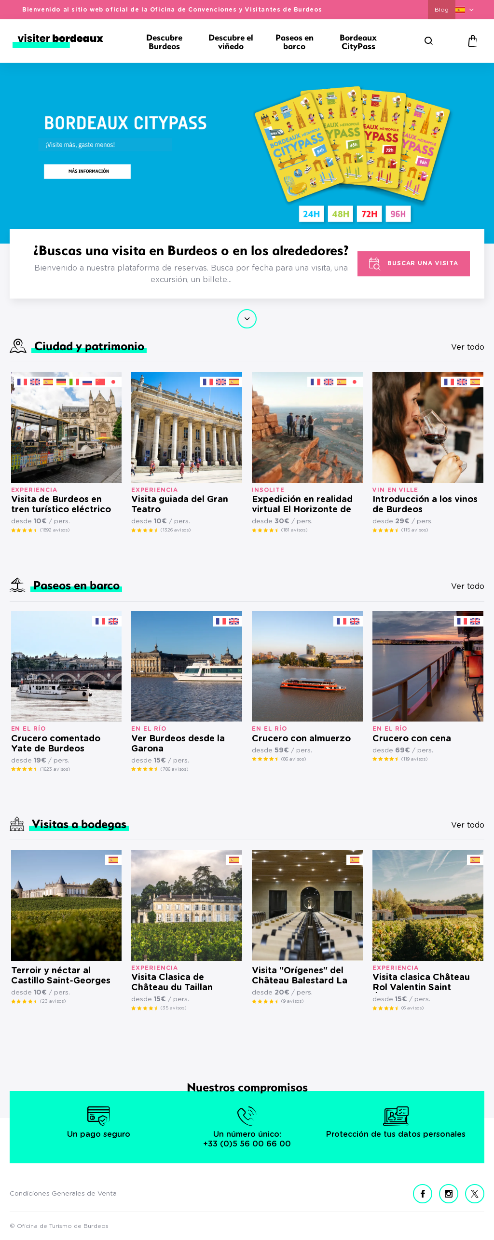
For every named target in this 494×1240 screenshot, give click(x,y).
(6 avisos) (412, 1008)
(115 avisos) (414, 530)
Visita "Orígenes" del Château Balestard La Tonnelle (299, 976)
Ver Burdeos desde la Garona (178, 744)
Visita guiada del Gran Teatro (179, 504)
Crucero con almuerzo (301, 739)
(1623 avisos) (55, 769)
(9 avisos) (292, 1001)
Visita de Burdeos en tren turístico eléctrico (61, 504)
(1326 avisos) (175, 530)
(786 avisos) (174, 769)
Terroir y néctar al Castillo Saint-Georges (60, 976)
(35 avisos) (173, 1008)
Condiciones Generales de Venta (63, 1193)
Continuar (247, 318)
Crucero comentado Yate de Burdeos (55, 744)
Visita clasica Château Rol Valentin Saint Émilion (421, 983)
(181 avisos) (294, 530)
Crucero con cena (411, 739)
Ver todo (467, 347)
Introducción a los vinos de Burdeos (425, 504)
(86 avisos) (293, 759)
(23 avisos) (53, 1001)
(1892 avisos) (55, 530)
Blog (442, 10)
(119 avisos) (414, 759)
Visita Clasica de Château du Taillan (172, 982)
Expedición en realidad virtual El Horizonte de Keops (302, 505)
